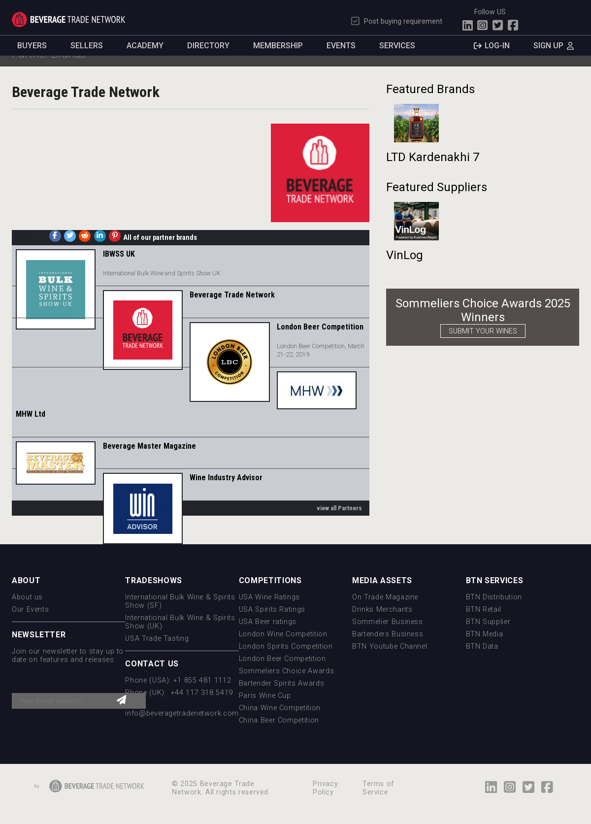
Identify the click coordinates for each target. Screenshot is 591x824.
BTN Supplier (488, 622)
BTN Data (482, 646)
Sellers (86, 45)
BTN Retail (483, 609)
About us (27, 597)
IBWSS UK (119, 254)
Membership (278, 45)
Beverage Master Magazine (149, 446)
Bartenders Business (387, 634)
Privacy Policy (325, 788)
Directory (208, 45)
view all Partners (339, 508)
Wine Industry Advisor (226, 477)
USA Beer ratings (267, 622)
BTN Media (484, 634)
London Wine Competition (283, 634)
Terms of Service (378, 788)
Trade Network (68, 19)
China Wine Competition (280, 708)
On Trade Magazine (385, 597)
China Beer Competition (279, 720)
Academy (145, 45)
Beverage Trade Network (232, 294)
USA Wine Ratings (269, 597)
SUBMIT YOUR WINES (483, 331)
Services (397, 45)
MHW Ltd (30, 414)
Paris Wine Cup (265, 696)
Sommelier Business (387, 622)
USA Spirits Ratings (272, 609)
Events (341, 45)
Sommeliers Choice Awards (286, 671)
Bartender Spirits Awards (281, 683)
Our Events (30, 609)
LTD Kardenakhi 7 (432, 157)
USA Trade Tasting (157, 638)
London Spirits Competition (286, 646)
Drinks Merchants (382, 609)
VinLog (404, 255)
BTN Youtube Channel (389, 646)
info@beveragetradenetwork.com (182, 713)
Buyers (32, 45)
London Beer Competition (320, 326)
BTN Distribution (494, 597)
